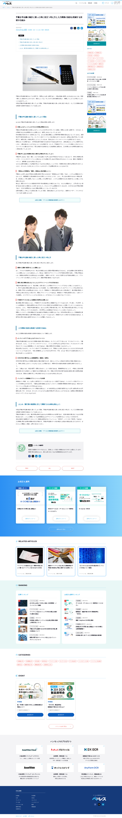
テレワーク (100, 58)
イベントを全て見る (61, 726)
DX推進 (95, 3)
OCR (34, 29)
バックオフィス (100, 61)
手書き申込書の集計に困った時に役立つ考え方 (31, 42)
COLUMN (18, 791)
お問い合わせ (31, 816)
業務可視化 (91, 66)
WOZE (96, 55)
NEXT (72, 468)
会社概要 (25, 816)
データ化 (38, 29)
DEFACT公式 (19, 816)
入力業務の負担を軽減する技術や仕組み (29, 45)
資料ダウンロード (30, 518)
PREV (26, 468)
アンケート (91, 58)
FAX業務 (30, 29)
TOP (3, 7)
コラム (8, 7)
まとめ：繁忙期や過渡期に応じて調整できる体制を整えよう (34, 48)
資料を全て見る (61, 529)
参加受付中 (97, 43)
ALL (76, 3)
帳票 (43, 29)
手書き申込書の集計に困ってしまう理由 (29, 39)
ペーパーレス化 (82, 3)
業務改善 (90, 3)
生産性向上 (91, 69)
